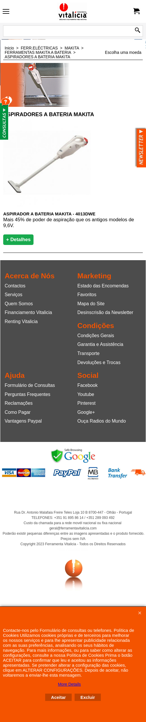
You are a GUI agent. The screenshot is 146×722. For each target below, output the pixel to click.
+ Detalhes (18, 239)
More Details (69, 684)
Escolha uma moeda (123, 52)
